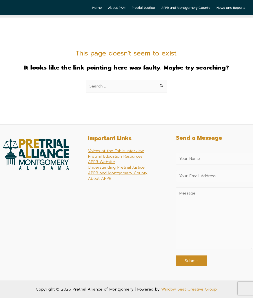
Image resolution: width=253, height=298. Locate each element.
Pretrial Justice (143, 7)
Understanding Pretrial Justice (116, 167)
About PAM (117, 7)
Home (97, 7)
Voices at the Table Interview (116, 151)
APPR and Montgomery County (185, 7)
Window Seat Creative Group (189, 289)
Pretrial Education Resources (115, 156)
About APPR (99, 178)
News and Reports (231, 7)
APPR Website (101, 162)
